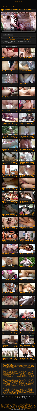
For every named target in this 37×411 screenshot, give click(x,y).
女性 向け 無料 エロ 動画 (32, 403)
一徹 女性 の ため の (14, 367)
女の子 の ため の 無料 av (25, 371)
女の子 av (3, 404)
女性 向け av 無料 (27, 389)
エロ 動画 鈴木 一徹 (11, 366)
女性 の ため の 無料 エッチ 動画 (19, 384)
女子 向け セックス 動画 (14, 376)
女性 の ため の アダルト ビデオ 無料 (26, 377)
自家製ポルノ (13, 39)
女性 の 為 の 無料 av (7, 388)
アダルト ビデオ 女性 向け (21, 365)
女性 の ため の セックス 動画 (24, 381)
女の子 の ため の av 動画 (14, 368)
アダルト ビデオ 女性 (11, 365)
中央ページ (5, 6)
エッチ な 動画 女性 (29, 407)
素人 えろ (25, 403)
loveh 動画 (5, 365)
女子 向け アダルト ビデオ (25, 375)
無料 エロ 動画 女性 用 (16, 407)
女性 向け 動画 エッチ (13, 393)
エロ (25, 407)
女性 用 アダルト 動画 (18, 399)
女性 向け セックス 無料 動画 (27, 392)
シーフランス (15, 37)
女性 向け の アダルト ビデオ (15, 390)
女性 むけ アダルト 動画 (16, 388)
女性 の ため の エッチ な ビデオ (9, 379)
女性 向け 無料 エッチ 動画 (6, 406)
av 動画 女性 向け (24, 408)
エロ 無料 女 (13, 403)
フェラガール (5, 39)
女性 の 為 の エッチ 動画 (17, 386)
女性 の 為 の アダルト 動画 (10, 404)
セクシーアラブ (22, 37)
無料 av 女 (20, 405)
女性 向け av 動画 (19, 389)
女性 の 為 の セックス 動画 (28, 386)
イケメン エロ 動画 (18, 404)
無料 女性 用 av (24, 405)
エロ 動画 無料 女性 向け (23, 406)
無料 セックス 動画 (8, 405)
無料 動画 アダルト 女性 (19, 403)
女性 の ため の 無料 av (27, 382)
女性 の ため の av (29, 404)
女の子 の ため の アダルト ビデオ (26, 368)
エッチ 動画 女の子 (7, 403)
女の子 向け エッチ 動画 (11, 373)
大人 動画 (22, 407)
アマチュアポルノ (15, 405)
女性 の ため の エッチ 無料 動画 (11, 381)
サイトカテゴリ (13, 6)
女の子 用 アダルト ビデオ (17, 374)
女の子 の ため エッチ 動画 (19, 372)
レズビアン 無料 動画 (16, 408)
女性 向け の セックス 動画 (26, 390)
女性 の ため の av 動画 (18, 1)
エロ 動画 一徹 (30, 406)
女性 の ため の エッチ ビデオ (18, 380)
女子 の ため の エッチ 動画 (13, 375)
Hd (9, 37)
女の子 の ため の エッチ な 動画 (9, 370)
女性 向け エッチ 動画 (25, 391)
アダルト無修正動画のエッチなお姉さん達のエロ (13, 396)
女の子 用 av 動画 (7, 374)
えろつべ (29, 405)
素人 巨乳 (5, 407)
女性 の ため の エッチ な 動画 (22, 379)
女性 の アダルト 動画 (9, 385)
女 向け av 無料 (22, 367)
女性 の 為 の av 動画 (18, 385)
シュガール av (26, 366)
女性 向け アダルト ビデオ (15, 391)
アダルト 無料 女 (9, 408)
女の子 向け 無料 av (20, 373)
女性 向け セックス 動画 (16, 392)
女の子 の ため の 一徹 (15, 371)
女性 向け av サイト (12, 389)
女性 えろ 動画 (3, 399)
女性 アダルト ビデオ (26, 388)
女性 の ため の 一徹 (18, 382)
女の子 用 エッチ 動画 (27, 374)
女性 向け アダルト (26, 399)
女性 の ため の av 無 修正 (13, 377)
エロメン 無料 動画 (19, 366)
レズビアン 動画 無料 (15, 406)
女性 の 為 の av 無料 (27, 385)
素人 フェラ (10, 407)
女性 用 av (24, 404)
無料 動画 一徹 (29, 408)
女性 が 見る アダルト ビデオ (25, 376)
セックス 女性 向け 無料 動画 (24, 39)
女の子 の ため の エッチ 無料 (22, 370)
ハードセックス (31, 37)
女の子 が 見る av (28, 367)
